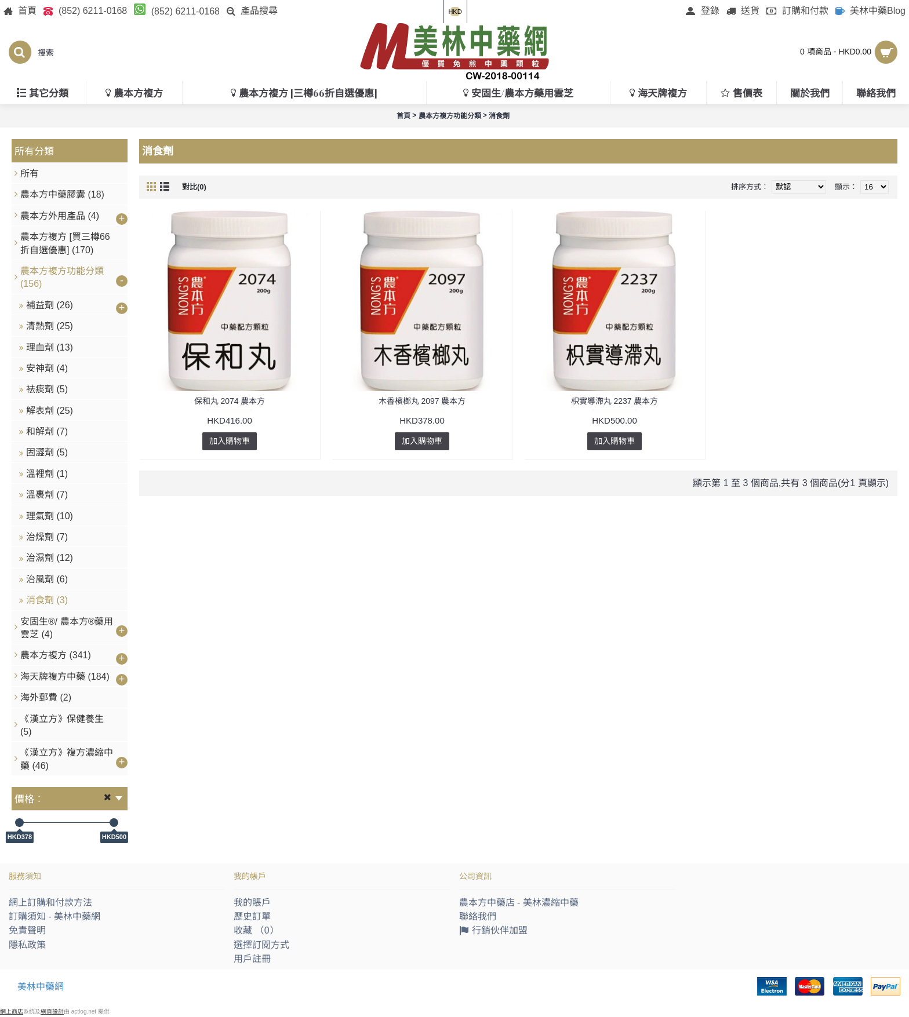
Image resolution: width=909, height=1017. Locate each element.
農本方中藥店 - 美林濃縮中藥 (519, 902)
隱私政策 (27, 945)
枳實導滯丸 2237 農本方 (615, 401)
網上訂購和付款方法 (50, 902)
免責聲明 (27, 930)
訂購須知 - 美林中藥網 (54, 916)
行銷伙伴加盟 (493, 931)
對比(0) (194, 187)
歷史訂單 (252, 916)
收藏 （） (256, 930)
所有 (29, 173)
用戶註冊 (252, 959)
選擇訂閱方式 (261, 945)
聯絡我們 (477, 916)
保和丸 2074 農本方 (230, 401)
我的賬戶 (252, 902)
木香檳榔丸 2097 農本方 (422, 401)
